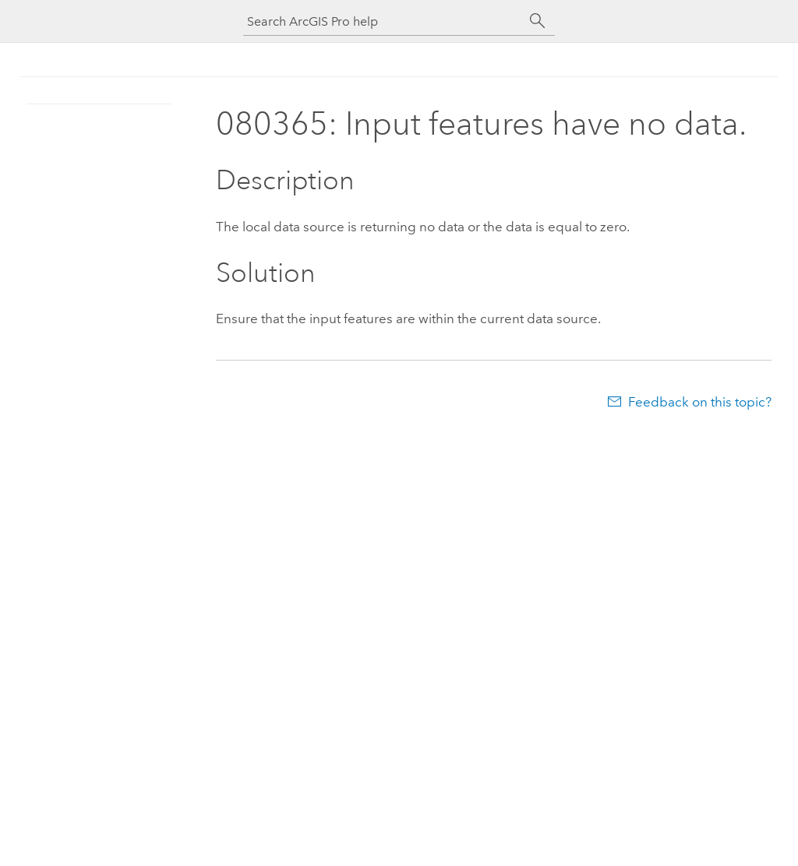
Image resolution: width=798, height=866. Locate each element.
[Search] (538, 21)
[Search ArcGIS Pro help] (383, 21)
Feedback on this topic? (700, 402)
